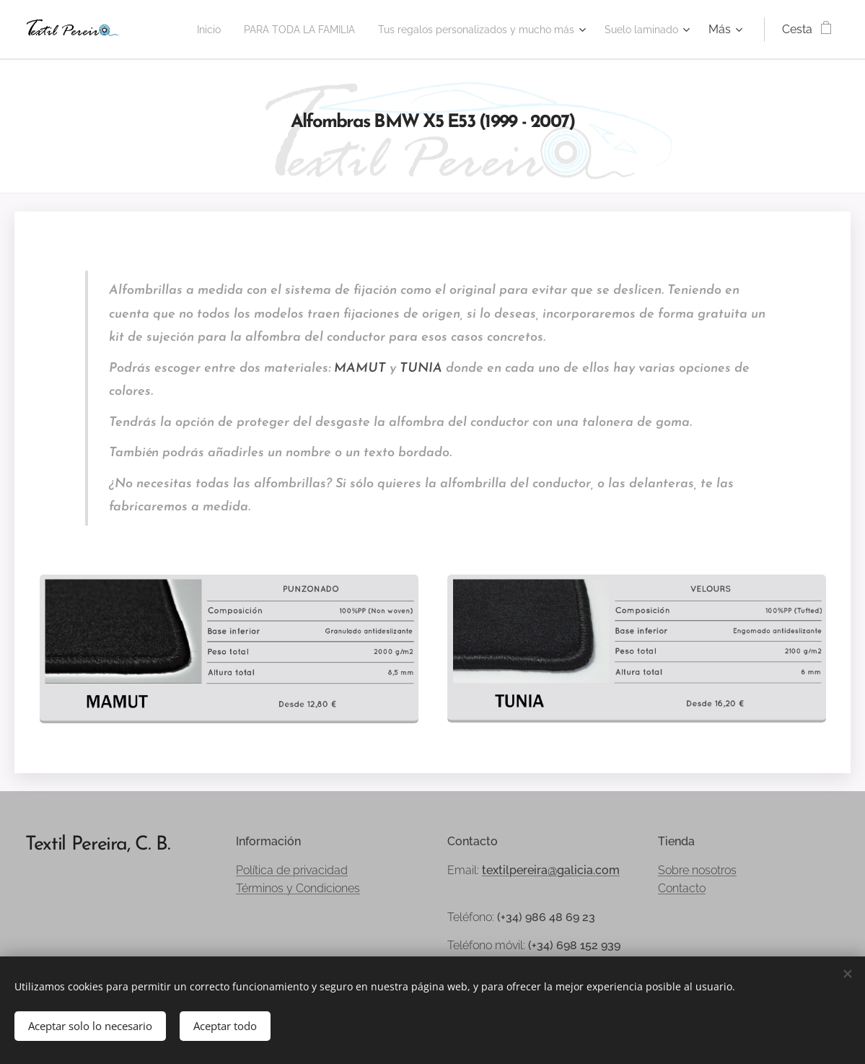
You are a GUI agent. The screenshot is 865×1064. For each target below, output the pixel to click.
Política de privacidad (292, 870)
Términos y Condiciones (298, 888)
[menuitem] (270, 30)
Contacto (682, 888)
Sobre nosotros (697, 870)
